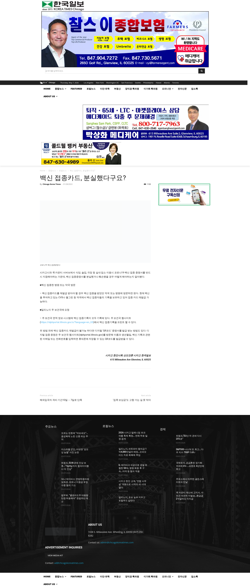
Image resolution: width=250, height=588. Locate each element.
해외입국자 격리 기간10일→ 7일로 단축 (61, 400)
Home (42, 170)
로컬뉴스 (63, 170)
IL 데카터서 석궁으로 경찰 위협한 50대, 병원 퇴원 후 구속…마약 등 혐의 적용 (133, 468)
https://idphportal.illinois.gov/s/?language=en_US (67, 322)
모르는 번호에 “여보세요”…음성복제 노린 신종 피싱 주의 (74, 436)
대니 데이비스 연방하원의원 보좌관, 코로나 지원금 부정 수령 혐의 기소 (75, 482)
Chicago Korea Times (52, 184)
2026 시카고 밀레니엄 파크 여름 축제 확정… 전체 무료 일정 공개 (133, 435)
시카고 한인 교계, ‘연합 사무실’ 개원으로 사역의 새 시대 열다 (132, 484)
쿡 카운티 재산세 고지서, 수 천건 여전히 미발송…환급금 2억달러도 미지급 (189, 495)
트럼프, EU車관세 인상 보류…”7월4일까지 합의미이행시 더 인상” (75, 466)
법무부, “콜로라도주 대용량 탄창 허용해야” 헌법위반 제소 (74, 498)
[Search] (201, 70)
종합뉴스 (52, 170)
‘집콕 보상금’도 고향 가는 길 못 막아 (132, 400)
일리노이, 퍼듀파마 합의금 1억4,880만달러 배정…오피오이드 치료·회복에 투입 (133, 452)
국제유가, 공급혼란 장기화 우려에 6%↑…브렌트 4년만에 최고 (190, 466)
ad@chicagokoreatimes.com (69, 562)
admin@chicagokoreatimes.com (117, 542)
